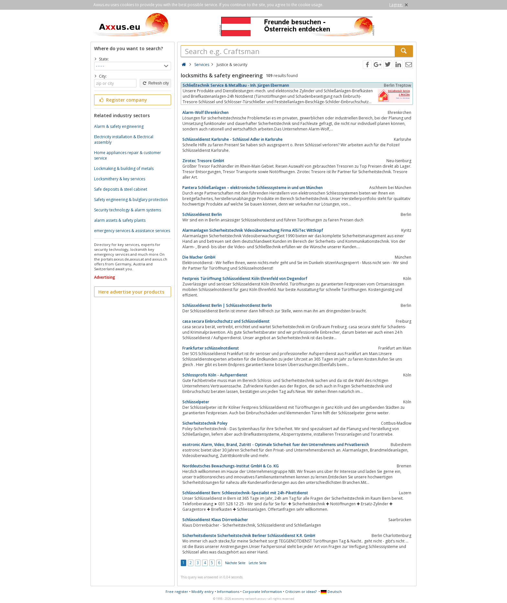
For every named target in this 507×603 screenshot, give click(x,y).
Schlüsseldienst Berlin (202, 214)
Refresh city (155, 83)
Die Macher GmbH (198, 257)
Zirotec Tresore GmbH (203, 160)
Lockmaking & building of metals (124, 168)
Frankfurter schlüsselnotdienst (210, 348)
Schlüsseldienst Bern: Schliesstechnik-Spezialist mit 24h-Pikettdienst (245, 493)
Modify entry (202, 591)
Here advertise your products (131, 292)
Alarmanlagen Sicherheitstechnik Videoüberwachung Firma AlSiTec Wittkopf (252, 230)
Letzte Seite (257, 563)
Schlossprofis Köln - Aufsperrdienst (214, 375)
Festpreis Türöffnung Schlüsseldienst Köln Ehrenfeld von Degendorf (244, 278)
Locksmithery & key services (119, 179)
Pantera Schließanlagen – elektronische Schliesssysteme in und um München (252, 187)
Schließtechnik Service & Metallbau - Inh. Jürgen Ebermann (236, 85)
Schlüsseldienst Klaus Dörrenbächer (215, 519)
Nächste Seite (235, 563)
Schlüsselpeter (195, 402)
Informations (228, 591)
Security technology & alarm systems (127, 210)
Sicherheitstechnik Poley (204, 423)
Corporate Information (262, 591)
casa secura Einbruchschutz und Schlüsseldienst (226, 321)
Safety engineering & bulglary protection (131, 199)
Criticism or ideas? (301, 591)
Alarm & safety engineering (119, 126)
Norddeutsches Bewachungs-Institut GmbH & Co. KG (230, 466)
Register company (122, 100)
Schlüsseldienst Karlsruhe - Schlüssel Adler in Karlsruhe (232, 139)
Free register (177, 591)
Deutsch (331, 591)
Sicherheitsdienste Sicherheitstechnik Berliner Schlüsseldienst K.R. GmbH (248, 535)
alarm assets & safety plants (120, 220)
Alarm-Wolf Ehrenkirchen (205, 112)
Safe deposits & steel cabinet (120, 189)
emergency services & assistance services (132, 230)
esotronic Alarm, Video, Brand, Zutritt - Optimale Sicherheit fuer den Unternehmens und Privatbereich (275, 444)
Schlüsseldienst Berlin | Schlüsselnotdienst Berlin (227, 305)
